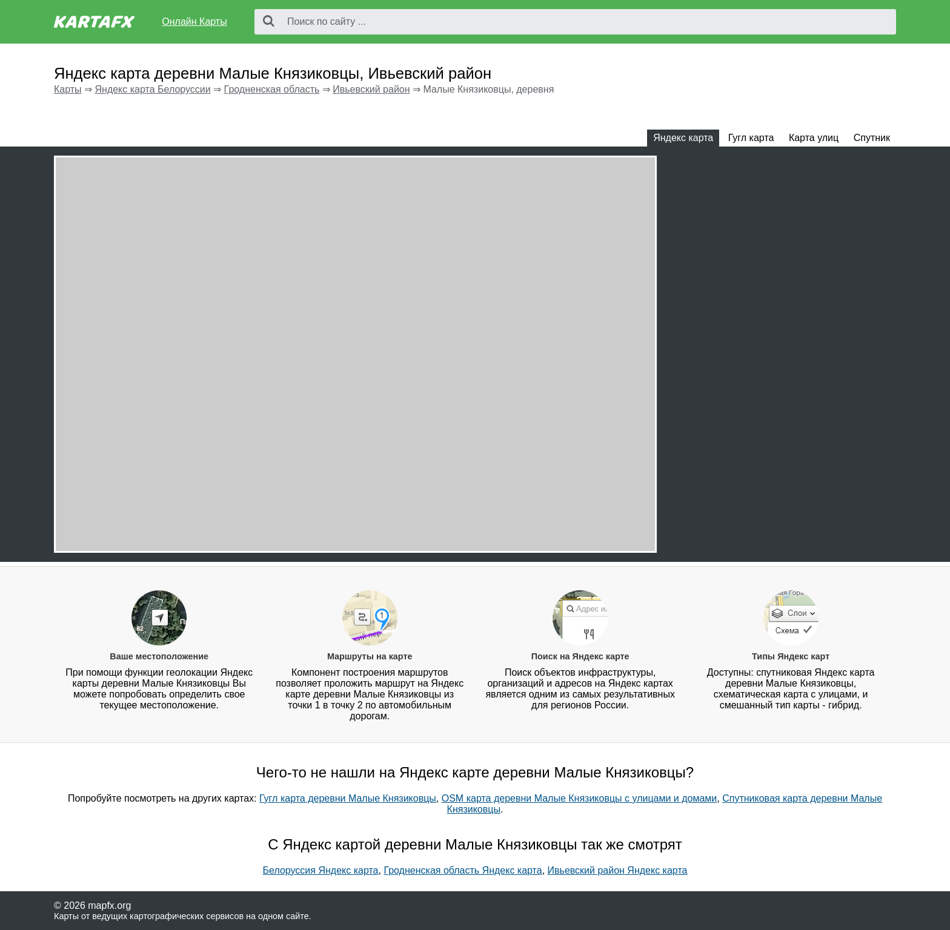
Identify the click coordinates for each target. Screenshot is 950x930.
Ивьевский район (371, 89)
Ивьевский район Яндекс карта (618, 870)
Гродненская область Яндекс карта (463, 870)
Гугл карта (751, 138)
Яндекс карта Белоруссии (152, 89)
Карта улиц (814, 138)
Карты (68, 89)
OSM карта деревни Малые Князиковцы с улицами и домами (579, 798)
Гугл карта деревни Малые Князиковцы (347, 798)
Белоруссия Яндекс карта (321, 870)
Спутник (872, 138)
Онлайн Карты (194, 21)
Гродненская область (272, 89)
